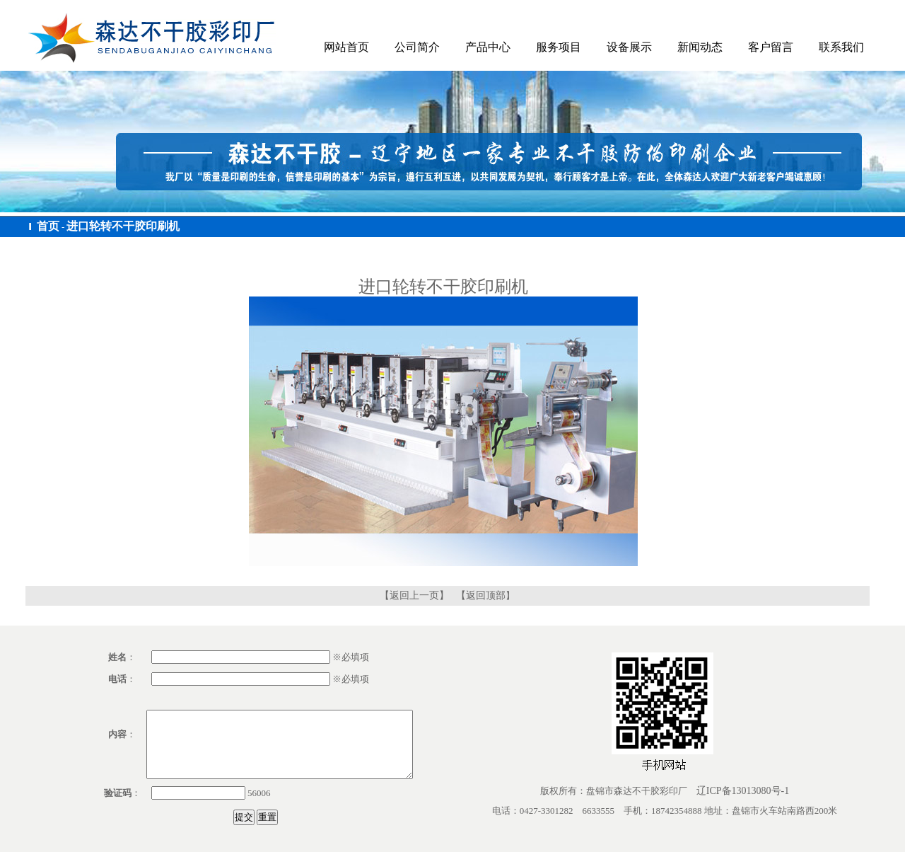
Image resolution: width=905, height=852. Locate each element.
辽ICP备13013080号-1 (742, 790)
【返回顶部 (481, 595)
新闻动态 (700, 47)
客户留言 (770, 47)
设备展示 (629, 47)
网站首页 (346, 47)
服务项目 (558, 47)
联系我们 (841, 47)
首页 (48, 226)
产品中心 (487, 47)
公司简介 (417, 47)
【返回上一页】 (414, 595)
